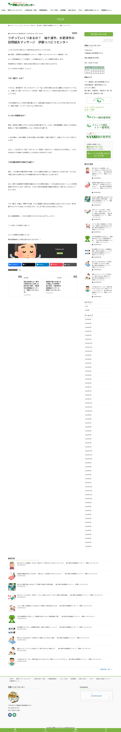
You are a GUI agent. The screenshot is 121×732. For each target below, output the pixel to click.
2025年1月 (88, 387)
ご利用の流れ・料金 (39, 679)
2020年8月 (88, 506)
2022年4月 (88, 471)
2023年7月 (88, 423)
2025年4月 (88, 375)
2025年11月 (88, 347)
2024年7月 (88, 391)
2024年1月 (88, 399)
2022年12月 (88, 451)
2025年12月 (88, 343)
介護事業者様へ (52, 679)
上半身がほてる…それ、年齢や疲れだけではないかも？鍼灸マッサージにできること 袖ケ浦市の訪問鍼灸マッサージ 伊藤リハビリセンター (102, 290)
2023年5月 (88, 431)
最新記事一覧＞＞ (106, 669)
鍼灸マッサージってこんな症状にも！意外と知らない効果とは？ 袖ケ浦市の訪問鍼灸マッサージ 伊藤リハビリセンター (102, 277)
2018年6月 (88, 546)
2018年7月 (88, 542)
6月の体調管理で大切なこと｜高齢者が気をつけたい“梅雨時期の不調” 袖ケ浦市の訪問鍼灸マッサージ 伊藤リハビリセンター (102, 239)
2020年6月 (88, 514)
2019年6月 (88, 526)
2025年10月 (88, 351)
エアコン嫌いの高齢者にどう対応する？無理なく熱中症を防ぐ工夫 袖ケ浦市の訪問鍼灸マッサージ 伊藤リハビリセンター (103, 227)
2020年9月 (88, 502)
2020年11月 (88, 495)
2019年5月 (88, 530)
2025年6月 (88, 367)
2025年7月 (88, 363)
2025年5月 (88, 371)
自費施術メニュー (14, 681)
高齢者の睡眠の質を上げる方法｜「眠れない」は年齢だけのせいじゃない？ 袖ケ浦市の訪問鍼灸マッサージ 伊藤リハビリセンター (102, 186)
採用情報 (73, 679)
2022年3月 (88, 475)
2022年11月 (88, 455)
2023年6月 (88, 427)
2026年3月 (88, 331)
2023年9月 (88, 415)
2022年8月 (88, 467)
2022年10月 (88, 459)
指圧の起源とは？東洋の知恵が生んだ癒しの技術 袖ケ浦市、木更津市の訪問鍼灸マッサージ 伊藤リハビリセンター (31, 286)
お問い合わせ (83, 679)
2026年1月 (88, 339)
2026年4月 (88, 327)
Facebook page (96, 695)
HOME (11, 679)
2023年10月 (88, 411)
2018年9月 (88, 534)
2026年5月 (88, 323)
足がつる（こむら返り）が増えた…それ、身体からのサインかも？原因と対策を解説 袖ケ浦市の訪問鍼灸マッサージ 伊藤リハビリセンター (102, 213)
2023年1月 (88, 447)
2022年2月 (88, 479)
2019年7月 (88, 522)
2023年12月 (88, 403)
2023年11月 (88, 407)
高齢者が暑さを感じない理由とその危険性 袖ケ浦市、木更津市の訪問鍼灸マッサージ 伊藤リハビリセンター (54, 285)
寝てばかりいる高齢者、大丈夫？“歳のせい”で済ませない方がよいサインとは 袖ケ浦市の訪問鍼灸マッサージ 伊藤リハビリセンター (102, 172)
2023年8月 (88, 419)
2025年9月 (88, 355)
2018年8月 (88, 538)
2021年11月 (88, 491)
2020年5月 (88, 518)
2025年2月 (88, 383)
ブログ (91, 679)
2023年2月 (88, 443)
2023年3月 (88, 439)
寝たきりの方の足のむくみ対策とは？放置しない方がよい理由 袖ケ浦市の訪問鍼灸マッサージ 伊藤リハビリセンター (102, 264)
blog (74, 33)
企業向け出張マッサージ (103, 679)
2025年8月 (88, 359)
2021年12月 (88, 487)
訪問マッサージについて (23, 679)
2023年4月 (88, 435)
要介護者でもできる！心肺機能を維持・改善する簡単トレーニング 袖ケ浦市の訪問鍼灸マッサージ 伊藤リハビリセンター (103, 252)
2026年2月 (88, 335)
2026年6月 (88, 319)
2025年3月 (88, 379)
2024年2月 (88, 395)
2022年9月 (88, 463)
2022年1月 (88, 482)
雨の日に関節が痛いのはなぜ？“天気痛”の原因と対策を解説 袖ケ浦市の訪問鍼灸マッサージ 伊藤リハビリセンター (102, 200)
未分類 (87, 310)
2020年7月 (88, 510)
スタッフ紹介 (64, 679)
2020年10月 (88, 498)
